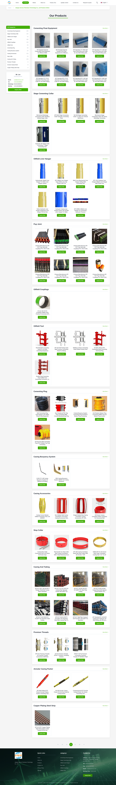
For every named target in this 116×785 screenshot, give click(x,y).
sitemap (39, 770)
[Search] (97, 2)
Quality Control (64, 2)
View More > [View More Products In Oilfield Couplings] (105, 289)
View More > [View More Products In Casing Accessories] (105, 493)
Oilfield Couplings (64, 768)
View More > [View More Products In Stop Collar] (105, 530)
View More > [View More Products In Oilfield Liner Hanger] (105, 158)
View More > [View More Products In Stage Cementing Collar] (105, 93)
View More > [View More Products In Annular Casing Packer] (105, 669)
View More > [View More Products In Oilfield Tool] (105, 326)
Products (25, 2)
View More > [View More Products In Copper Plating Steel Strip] (105, 705)
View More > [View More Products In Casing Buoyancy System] (105, 456)
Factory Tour (53, 2)
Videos (34, 2)
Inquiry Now (18, 89)
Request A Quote (87, 2)
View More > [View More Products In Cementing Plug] (105, 391)
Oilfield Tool (63, 770)
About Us (43, 2)
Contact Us (75, 2)
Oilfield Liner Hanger (65, 762)
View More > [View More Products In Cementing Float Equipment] (105, 28)
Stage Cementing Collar (65, 760)
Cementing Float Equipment (66, 757)
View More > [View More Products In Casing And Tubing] (105, 567)
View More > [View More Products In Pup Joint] (105, 224)
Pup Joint (62, 765)
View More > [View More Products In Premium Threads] (105, 632)
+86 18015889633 (18, 81)
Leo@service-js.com (18, 79)
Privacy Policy (41, 768)
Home (17, 2)
